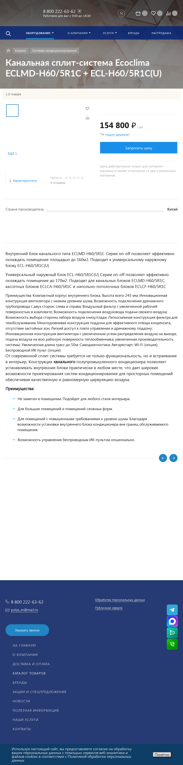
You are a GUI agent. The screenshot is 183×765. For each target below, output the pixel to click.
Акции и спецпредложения (39, 692)
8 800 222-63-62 (59, 11)
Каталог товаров (29, 673)
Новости (21, 701)
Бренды (20, 682)
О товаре (14, 94)
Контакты (22, 729)
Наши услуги (25, 719)
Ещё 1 (12, 153)
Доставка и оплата (31, 664)
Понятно (162, 754)
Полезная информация (36, 710)
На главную (24, 645)
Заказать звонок (27, 630)
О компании (25, 654)
